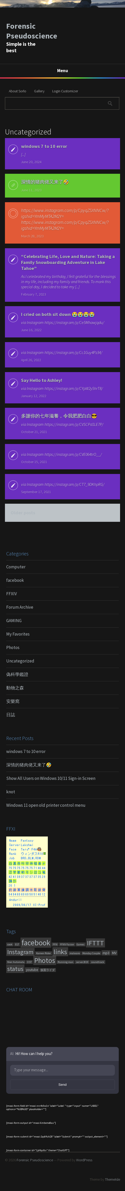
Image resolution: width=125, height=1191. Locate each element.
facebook (15, 580)
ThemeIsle (112, 1179)
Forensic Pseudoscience (31, 31)
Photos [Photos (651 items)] (44, 960)
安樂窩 (12, 701)
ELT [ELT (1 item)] (17, 944)
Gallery (39, 91)
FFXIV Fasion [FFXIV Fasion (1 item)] (67, 944)
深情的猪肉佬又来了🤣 (45, 182)
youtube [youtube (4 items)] (32, 970)
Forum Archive (19, 607)
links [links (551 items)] (60, 951)
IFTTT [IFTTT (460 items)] (95, 943)
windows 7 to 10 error (44, 146)
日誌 (10, 715)
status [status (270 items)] (15, 969)
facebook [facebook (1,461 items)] (36, 942)
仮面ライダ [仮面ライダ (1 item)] (48, 970)
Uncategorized (20, 661)
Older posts (23, 513)
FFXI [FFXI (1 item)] (55, 944)
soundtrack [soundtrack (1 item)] (97, 962)
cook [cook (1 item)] (9, 944)
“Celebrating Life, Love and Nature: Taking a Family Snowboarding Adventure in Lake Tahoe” (68, 262)
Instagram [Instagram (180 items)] (20, 952)
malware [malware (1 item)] (75, 953)
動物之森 (15, 688)
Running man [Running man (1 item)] (65, 962)
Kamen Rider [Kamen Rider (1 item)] (43, 953)
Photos (12, 647)
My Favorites (18, 634)
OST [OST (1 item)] (29, 962)
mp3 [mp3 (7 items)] (106, 953)
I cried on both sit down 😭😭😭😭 (58, 314)
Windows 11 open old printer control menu (45, 805)
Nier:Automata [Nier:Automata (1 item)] (15, 962)
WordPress (84, 1160)
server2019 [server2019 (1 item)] (82, 962)
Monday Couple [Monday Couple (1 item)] (91, 953)
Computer (15, 567)
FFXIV (11, 594)
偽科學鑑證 (17, 674)
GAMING (14, 620)
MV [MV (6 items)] (114, 953)
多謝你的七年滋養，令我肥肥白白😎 (59, 416)
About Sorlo (17, 91)
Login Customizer (65, 91)
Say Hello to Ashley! (41, 380)
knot (10, 792)
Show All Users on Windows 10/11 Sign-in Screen (50, 778)
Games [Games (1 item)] (80, 944)
